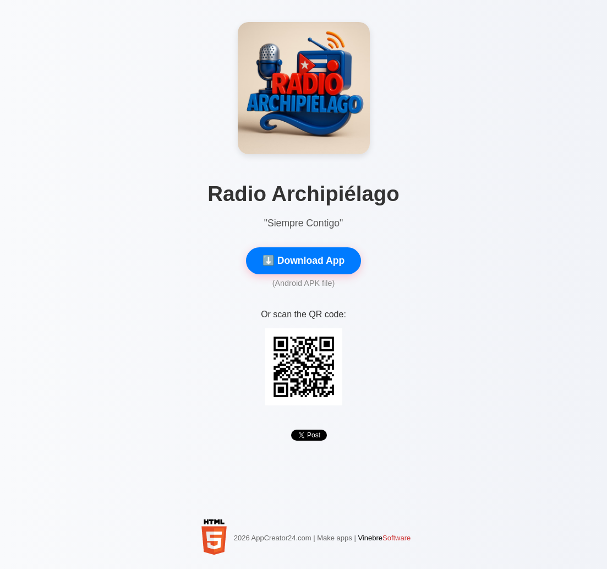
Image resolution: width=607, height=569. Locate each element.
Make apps (334, 538)
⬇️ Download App (303, 260)
